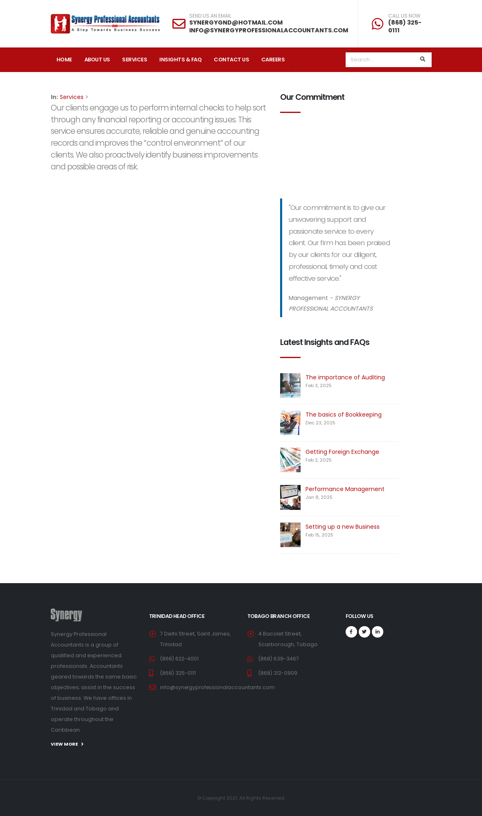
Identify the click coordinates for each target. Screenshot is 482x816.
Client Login (74, 84)
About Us (97, 59)
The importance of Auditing (345, 377)
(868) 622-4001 (180, 658)
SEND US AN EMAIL (210, 16)
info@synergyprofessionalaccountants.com (218, 687)
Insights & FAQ (180, 59)
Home (64, 59)
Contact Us (231, 59)
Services (134, 59)
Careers (273, 59)
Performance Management (345, 489)
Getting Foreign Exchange (342, 452)
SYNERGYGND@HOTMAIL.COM (236, 22)
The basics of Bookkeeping (343, 414)
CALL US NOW (404, 16)
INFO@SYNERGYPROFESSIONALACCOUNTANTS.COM (268, 30)
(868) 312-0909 (278, 672)
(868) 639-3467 (278, 658)
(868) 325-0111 (404, 26)
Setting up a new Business (342, 527)
